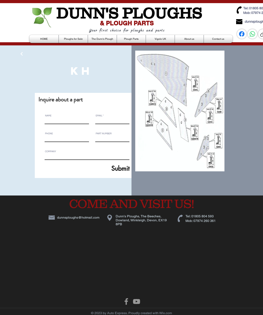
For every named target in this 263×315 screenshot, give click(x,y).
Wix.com (165, 313)
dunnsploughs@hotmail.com (78, 217)
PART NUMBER (103, 133)
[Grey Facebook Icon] (126, 301)
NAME (48, 116)
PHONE (49, 133)
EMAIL (99, 116)
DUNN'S (87, 13)
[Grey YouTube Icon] (136, 301)
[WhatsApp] (252, 34)
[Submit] (110, 168)
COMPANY (50, 151)
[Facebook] (242, 34)
